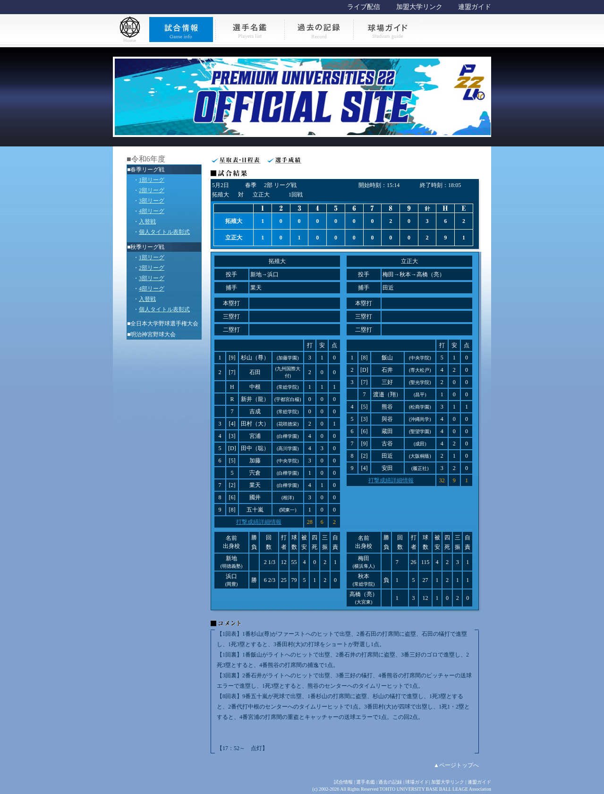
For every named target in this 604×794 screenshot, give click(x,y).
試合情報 (343, 782)
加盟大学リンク (419, 6)
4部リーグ (151, 211)
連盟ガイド (474, 6)
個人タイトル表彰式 (164, 232)
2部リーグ (151, 190)
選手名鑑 (365, 782)
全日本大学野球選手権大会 (164, 323)
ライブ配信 (363, 6)
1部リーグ (151, 180)
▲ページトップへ (456, 765)
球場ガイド (417, 782)
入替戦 (147, 221)
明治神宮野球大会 (153, 334)
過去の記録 (390, 782)
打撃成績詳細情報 (258, 522)
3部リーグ (151, 200)
